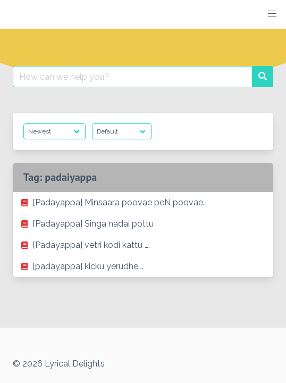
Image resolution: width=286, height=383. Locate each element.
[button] (272, 14)
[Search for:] (133, 76)
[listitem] (143, 202)
